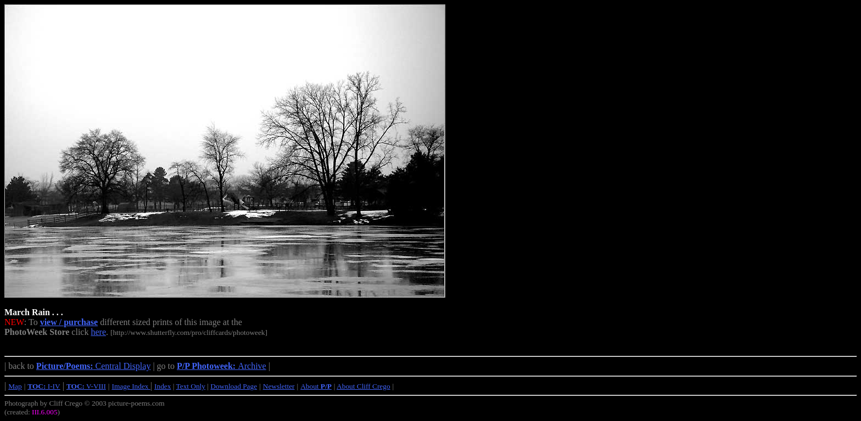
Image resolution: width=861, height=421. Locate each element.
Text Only (190, 386)
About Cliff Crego (363, 386)
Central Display (93, 366)
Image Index (131, 386)
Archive (221, 366)
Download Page (233, 386)
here (98, 332)
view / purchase (69, 322)
